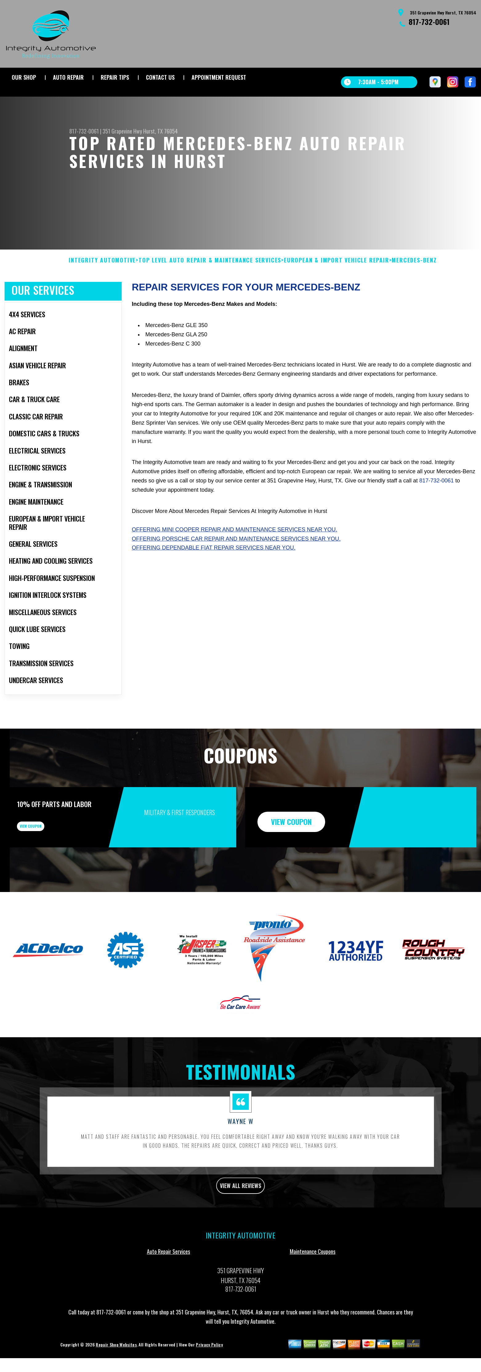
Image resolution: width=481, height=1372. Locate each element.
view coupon (50, 860)
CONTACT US (160, 77)
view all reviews (241, 1227)
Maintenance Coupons (312, 1295)
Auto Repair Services (168, 1295)
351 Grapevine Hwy (122, 131)
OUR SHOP (24, 77)
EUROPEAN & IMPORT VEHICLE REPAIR (336, 290)
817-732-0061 (429, 21)
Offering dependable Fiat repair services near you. (213, 578)
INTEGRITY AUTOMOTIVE (102, 290)
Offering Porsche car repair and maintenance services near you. (236, 569)
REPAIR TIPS (115, 77)
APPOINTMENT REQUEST (219, 77)
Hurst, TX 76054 (160, 131)
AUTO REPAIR (68, 77)
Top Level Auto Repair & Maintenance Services (210, 290)
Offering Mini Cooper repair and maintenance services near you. (234, 559)
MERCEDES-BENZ (414, 290)
